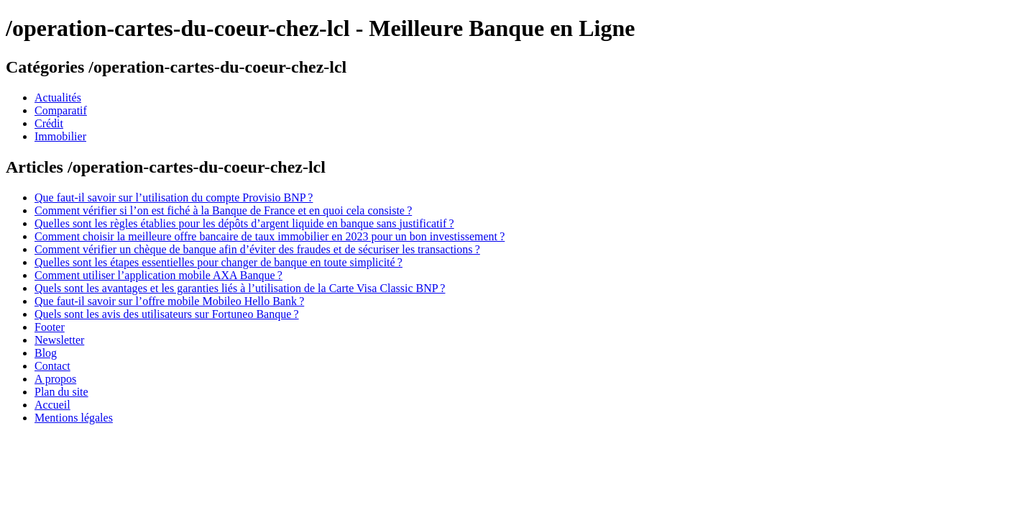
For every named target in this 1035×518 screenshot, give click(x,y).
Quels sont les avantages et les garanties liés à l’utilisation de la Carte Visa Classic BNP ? (239, 288)
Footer (49, 327)
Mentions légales (73, 418)
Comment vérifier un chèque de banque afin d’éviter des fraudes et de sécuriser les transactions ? (257, 249)
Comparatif (60, 110)
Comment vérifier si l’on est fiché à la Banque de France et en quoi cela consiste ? (223, 210)
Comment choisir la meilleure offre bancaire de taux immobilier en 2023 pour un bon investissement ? (269, 236)
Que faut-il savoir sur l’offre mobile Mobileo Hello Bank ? (169, 301)
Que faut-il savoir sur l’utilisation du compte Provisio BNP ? (173, 197)
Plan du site (61, 392)
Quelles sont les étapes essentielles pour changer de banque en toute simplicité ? (218, 262)
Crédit (48, 123)
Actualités (57, 97)
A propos (55, 379)
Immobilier (60, 136)
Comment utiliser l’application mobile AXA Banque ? (158, 275)
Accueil (52, 405)
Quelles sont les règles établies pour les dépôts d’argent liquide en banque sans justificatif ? (244, 223)
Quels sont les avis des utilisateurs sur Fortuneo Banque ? (166, 314)
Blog (45, 353)
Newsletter (59, 340)
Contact (52, 366)
